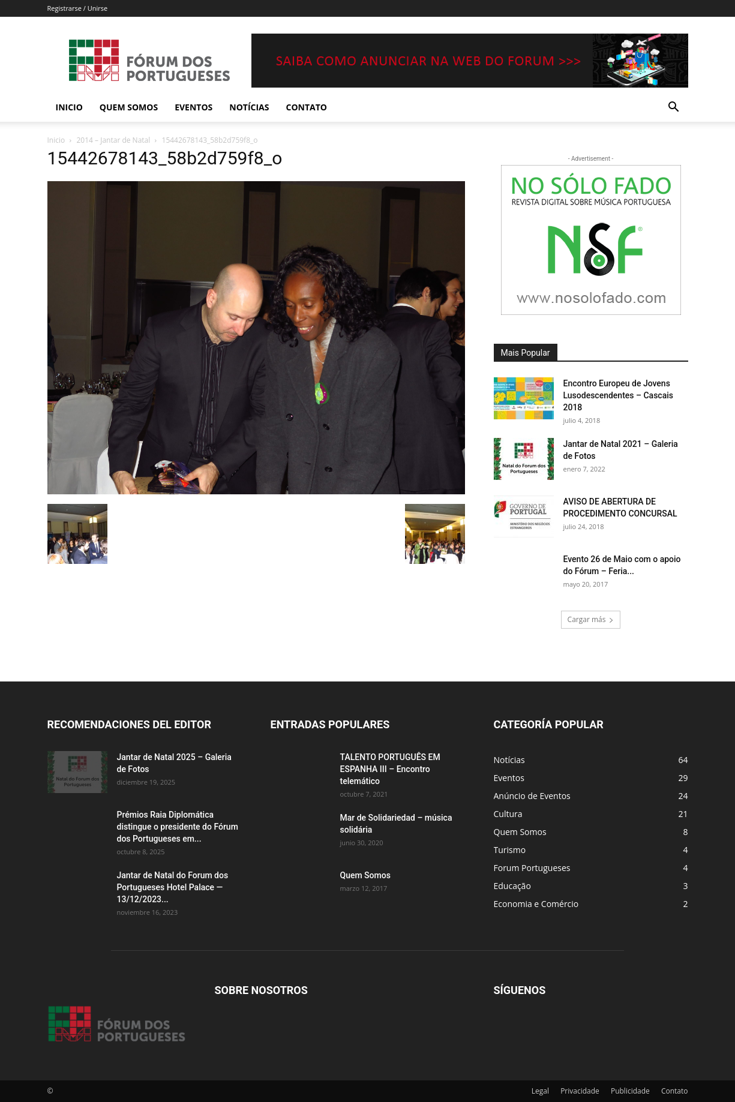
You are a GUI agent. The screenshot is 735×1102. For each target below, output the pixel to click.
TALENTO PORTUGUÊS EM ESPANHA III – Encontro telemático (390, 769)
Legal (540, 1091)
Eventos (193, 107)
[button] (673, 108)
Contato (306, 107)
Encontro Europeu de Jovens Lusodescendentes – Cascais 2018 (618, 395)
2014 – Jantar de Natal (114, 140)
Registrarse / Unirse (77, 8)
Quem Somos (129, 107)
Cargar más (591, 619)
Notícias (249, 107)
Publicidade (630, 1091)
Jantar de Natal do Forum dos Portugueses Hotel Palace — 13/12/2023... (173, 887)
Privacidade (579, 1091)
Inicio (69, 107)
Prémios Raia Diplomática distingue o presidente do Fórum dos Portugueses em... (177, 826)
